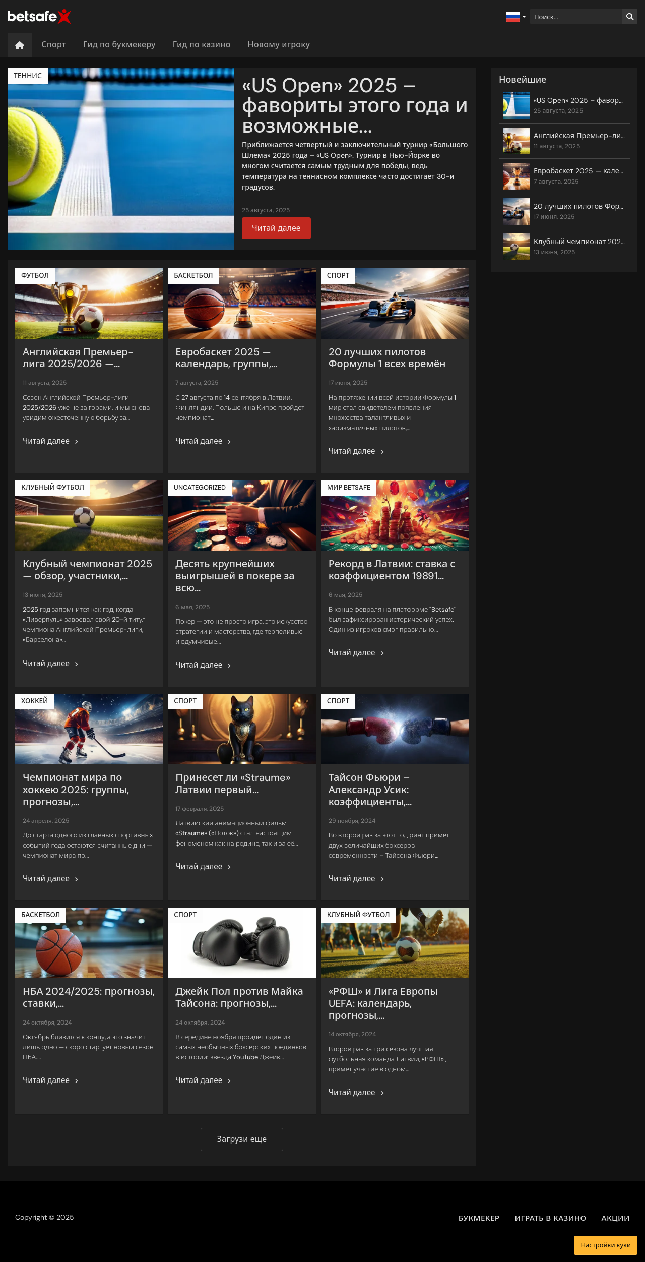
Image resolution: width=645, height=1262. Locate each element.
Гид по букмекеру (119, 44)
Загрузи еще (242, 1139)
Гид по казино (202, 44)
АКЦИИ (616, 1218)
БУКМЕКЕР (479, 1218)
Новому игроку (279, 44)
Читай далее (276, 228)
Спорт (53, 44)
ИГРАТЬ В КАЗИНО (551, 1218)
